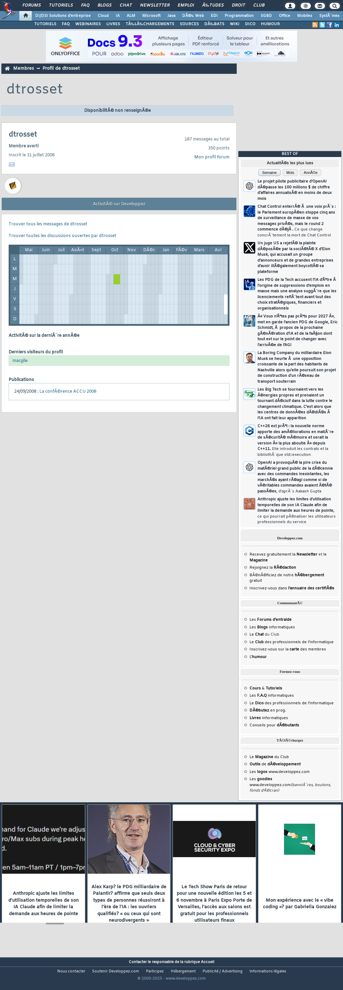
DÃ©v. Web (193, 15)
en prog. (267, 710)
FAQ (85, 5)
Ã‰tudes (213, 5)
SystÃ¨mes (329, 15)
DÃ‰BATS (214, 24)
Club (259, 5)
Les (270, 619)
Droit (238, 5)
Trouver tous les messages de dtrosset (48, 224)
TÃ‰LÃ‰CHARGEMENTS (150, 24)
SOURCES (189, 24)
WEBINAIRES (88, 24)
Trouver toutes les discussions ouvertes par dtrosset (62, 236)
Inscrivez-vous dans (291, 588)
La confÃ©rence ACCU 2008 (67, 391)
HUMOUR (270, 24)
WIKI (234, 24)
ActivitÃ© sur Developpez (119, 204)
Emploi (186, 5)
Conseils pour (274, 725)
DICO (250, 24)
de (275, 764)
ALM (131, 15)
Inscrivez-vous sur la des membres (287, 649)
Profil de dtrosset (61, 68)
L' (258, 657)
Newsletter (154, 5)
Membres (23, 68)
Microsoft (151, 15)
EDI (214, 15)
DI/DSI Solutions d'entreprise (63, 15)
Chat (126, 5)
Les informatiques (272, 627)
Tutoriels (61, 5)
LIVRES (113, 24)
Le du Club (269, 757)
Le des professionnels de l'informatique (291, 642)
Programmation (239, 15)
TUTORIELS (45, 24)
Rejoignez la (272, 567)
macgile (20, 361)
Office (284, 15)
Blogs (104, 5)
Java (171, 15)
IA (118, 15)
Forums (31, 5)
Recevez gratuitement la (283, 554)
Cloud (103, 15)
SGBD (266, 15)
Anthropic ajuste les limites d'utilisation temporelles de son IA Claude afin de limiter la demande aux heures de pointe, (296, 511)
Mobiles (304, 15)
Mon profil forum (211, 157)
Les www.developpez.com (279, 772)
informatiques (268, 718)
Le (256, 634)
